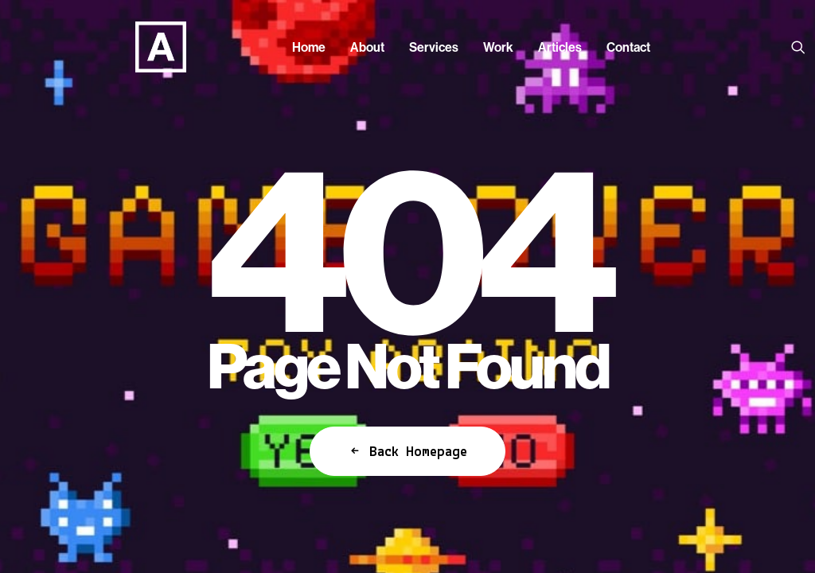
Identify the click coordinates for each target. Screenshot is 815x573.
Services (433, 47)
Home (309, 47)
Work (498, 47)
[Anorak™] (136, 46)
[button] (801, 47)
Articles (560, 47)
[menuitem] (309, 47)
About (367, 47)
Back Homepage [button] (407, 451)
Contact (628, 47)
